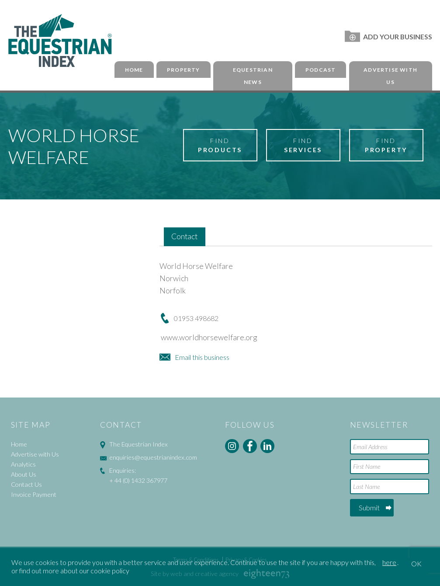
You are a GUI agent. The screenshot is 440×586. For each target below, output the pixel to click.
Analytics (23, 464)
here (389, 562)
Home (134, 69)
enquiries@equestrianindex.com (153, 457)
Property (183, 69)
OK (416, 563)
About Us (23, 474)
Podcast (320, 69)
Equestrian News (253, 76)
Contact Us (26, 484)
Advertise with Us (390, 76)
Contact (184, 236)
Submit (369, 507)
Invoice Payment (33, 494)
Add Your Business (388, 36)
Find (220, 145)
